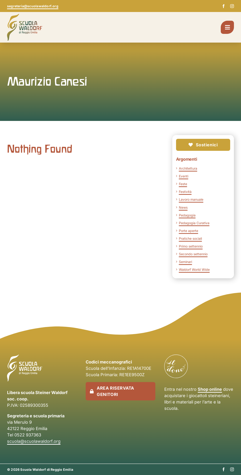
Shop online (210, 389)
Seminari (185, 262)
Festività (185, 192)
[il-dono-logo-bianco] (176, 357)
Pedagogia (187, 215)
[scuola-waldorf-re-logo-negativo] (24, 357)
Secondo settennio (193, 254)
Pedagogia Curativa (194, 223)
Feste (183, 184)
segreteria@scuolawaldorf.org (32, 6)
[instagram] (232, 6)
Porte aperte (188, 231)
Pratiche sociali (190, 238)
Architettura (188, 168)
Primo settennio (191, 246)
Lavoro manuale (191, 199)
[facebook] (223, 6)
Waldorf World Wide (194, 269)
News (183, 207)
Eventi (183, 176)
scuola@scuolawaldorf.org (33, 441)
